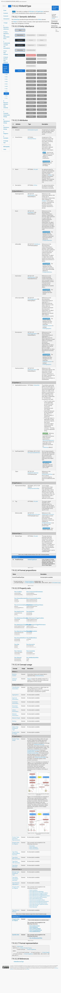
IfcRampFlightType (31, 102)
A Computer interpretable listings (6, 114)
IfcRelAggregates (32, 299)
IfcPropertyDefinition (31, 35)
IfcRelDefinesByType (33, 473)
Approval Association (15, 699)
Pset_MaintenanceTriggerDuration (22, 625)
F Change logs (5, 141)
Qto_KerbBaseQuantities (32, 658)
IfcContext (31, 40)
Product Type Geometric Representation (16, 839)
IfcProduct (31, 11)
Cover (4, 10)
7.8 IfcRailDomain (7, 91)
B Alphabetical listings (6, 121)
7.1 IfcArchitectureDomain (7, 74)
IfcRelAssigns (31, 195)
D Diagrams (5, 132)
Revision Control (14, 675)
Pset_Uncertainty (30, 651)
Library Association (15, 711)
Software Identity (14, 680)
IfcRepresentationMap (33, 488)
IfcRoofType (31, 106)
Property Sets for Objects (15, 843)
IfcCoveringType (31, 81)
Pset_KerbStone (30, 612)
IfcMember (45, 447)
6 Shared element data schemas (5, 60)
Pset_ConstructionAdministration (34, 592)
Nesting (14, 721)
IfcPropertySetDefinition (34, 452)
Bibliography (6, 146)
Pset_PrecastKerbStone (20, 638)
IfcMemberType (42, 88)
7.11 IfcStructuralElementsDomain (7, 98)
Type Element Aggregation (15, 884)
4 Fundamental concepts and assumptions (6, 45)
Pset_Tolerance (18, 651)
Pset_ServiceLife (30, 645)
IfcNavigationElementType (42, 91)
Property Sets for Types (15, 733)
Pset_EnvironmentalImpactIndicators (23, 605)
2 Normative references (6, 27)
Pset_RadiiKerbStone (31, 638)
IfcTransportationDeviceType (31, 65)
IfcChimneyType (42, 74)
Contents (5, 13)
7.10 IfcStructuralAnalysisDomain (7, 95)
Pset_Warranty (18, 658)
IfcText (35, 185)
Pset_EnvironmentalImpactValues (34, 605)
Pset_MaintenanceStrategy (21, 618)
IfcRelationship (41, 35)
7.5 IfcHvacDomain (7, 84)
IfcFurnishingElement (48, 440)
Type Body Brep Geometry (16, 858)
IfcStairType (31, 113)
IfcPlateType (42, 95)
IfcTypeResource (42, 45)
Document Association (15, 707)
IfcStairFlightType (42, 109)
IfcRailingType (41, 99)
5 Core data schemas (5, 52)
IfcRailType (31, 99)
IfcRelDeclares (31, 277)
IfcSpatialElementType (31, 50)
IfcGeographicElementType (42, 62)
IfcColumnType (31, 77)
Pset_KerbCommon (19, 612)
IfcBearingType (42, 70)
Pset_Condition (18, 592)
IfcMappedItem (31, 752)
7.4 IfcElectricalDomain (7, 81)
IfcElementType (20, 50)
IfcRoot (20, 30)
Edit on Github (55, 8)
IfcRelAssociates (32, 369)
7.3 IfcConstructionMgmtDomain (7, 79)
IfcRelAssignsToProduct (34, 514)
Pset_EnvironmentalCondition (33, 598)
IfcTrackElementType (42, 113)
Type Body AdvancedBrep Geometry (16, 854)
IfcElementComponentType (42, 58)
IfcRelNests (31, 212)
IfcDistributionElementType (42, 55)
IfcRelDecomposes (47, 325)
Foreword (5, 16)
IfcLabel (36, 169)
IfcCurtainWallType (41, 81)
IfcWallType (31, 116)
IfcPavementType (31, 95)
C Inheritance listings (6, 127)
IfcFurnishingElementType (31, 62)
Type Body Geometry (15, 866)
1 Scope (5, 23)
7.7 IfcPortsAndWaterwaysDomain (7, 88)
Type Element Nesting (15, 911)
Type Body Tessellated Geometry (15, 879)
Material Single (16, 718)
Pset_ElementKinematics (20, 598)
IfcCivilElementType (31, 55)
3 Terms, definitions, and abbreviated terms (6, 35)
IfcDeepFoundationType (31, 84)
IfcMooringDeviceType (31, 91)
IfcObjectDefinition (20, 35)
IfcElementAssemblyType (31, 58)
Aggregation (15, 695)
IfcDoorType (42, 84)
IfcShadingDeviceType (42, 106)
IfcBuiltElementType (20, 55)
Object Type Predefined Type (15, 729)
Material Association (15, 715)
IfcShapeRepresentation (33, 750)
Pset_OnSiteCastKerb (31, 631)
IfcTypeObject (20, 40)
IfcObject (41, 40)
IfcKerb (39, 19)
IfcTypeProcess (31, 45)
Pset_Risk (16, 645)
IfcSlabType (31, 109)
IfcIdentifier (37, 385)
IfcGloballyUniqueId (33, 130)
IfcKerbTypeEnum (32, 559)
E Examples (5, 137)
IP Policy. (27, 969)
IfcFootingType (31, 88)
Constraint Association (15, 703)
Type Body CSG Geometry (16, 862)
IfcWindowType (42, 116)
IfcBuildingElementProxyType (31, 74)
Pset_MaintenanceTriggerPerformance (35, 625)
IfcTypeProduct (39, 11)
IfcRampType (41, 102)
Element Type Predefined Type (15, 874)
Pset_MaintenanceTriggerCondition (35, 618)
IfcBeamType (31, 70)
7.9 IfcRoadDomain (7, 93)
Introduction (6, 19)
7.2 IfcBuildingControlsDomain (7, 76)
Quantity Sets (15, 935)
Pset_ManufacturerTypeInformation (23, 631)
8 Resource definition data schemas (5, 104)
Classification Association (15, 688)
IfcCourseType (42, 77)
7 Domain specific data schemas (5, 68)
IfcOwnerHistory (32, 138)
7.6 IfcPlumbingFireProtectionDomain (7, 86)
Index (4, 149)
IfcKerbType (16, 19)
